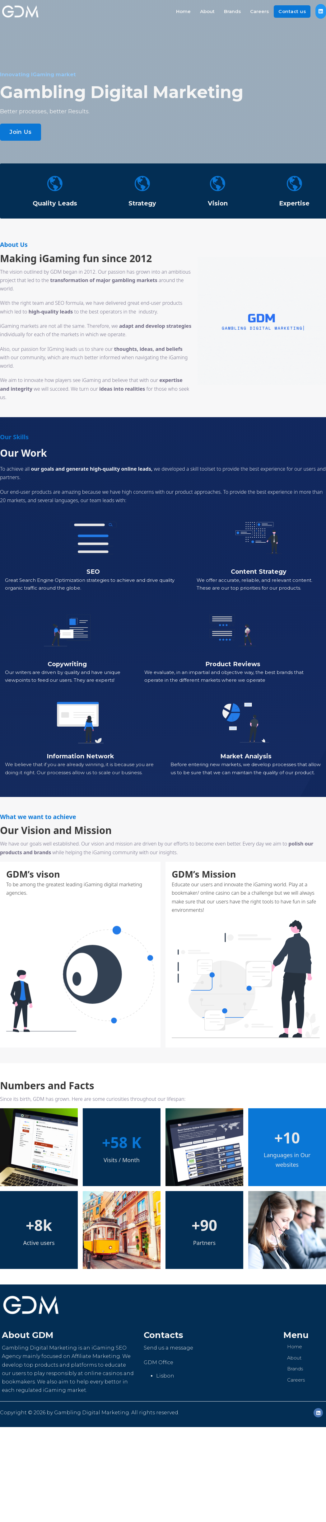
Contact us (292, 11)
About (207, 11)
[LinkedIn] (318, 1412)
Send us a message (168, 1348)
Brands (232, 11)
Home (183, 11)
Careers (259, 11)
